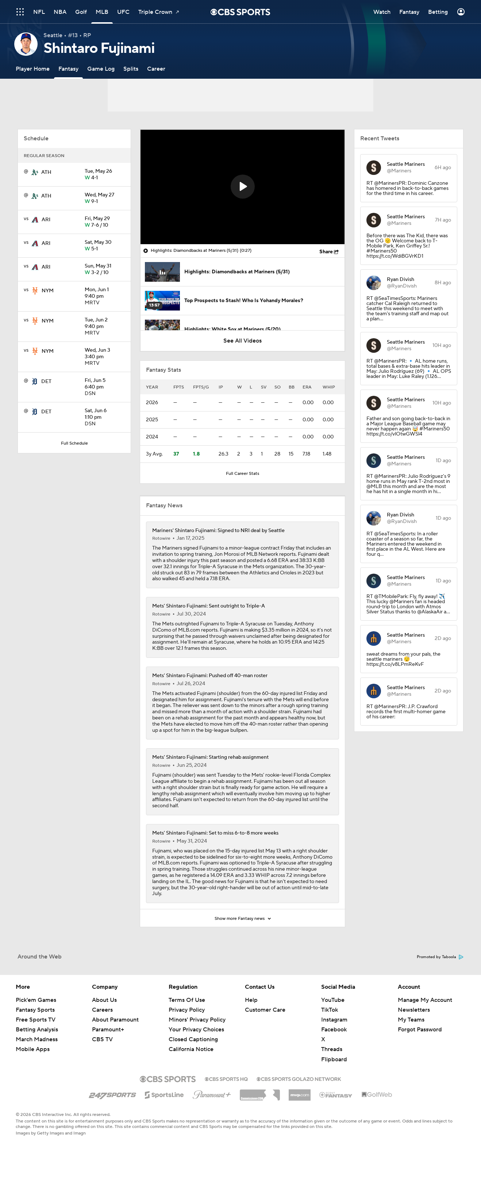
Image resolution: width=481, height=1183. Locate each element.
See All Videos (242, 340)
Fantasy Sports (35, 1010)
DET (46, 381)
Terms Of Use (187, 1000)
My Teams (411, 1019)
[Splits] (131, 69)
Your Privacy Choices (196, 1029)
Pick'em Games (36, 1000)
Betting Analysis (37, 1029)
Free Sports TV (35, 1019)
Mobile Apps (33, 1049)
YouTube (333, 1000)
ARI (46, 219)
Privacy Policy (187, 1010)
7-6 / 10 (105, 222)
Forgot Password (420, 1029)
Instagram (334, 1019)
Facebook (334, 1029)
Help (251, 1000)
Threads (331, 1049)
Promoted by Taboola (440, 957)
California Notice (191, 1049)
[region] (243, 187)
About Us (104, 1000)
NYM (48, 291)
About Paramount (115, 1019)
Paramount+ (108, 1029)
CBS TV (102, 1039)
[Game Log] (101, 69)
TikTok (329, 1010)
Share (326, 252)
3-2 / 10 (105, 269)
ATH (46, 172)
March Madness (37, 1039)
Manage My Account (425, 1000)
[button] (243, 187)
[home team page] (34, 172)
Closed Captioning (193, 1039)
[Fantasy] (68, 69)
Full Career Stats (242, 473)
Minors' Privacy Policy (197, 1019)
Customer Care (265, 1010)
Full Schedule (74, 443)
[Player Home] (32, 69)
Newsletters (414, 1010)
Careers (102, 1010)
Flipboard (334, 1059)
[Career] (156, 69)
